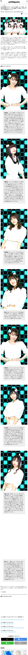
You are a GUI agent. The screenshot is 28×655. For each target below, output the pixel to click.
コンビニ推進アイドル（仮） (19, 11)
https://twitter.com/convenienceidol (7, 623)
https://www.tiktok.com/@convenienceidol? (8, 631)
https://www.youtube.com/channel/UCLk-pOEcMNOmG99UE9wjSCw (12, 627)
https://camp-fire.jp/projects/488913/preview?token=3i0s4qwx (12, 619)
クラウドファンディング (9, 11)
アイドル (3, 11)
